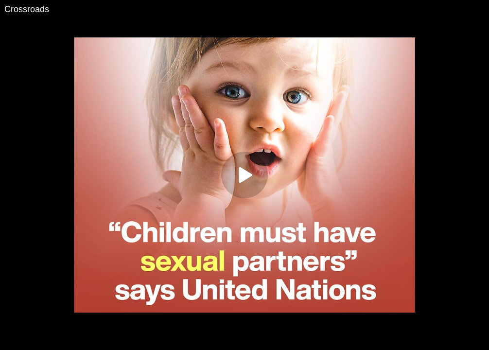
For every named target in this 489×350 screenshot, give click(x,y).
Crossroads (26, 9)
